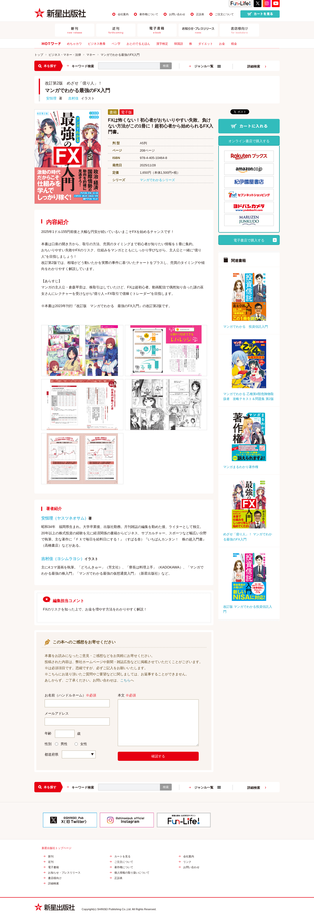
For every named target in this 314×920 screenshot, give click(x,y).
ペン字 (116, 43)
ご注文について (224, 14)
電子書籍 (53, 867)
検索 (166, 66)
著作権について (148, 14)
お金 (222, 43)
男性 (61, 744)
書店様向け (55, 878)
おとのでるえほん (138, 43)
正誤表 (200, 14)
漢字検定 (162, 43)
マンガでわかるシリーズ (157, 180)
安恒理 (51, 98)
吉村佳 (73, 98)
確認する (158, 756)
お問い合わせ (177, 14)
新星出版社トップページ (56, 848)
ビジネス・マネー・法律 (65, 54)
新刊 (50, 856)
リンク (187, 862)
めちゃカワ (74, 43)
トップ (38, 54)
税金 (234, 43)
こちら (125, 680)
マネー (90, 54)
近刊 (50, 862)
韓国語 (178, 43)
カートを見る (122, 856)
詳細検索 (253, 66)
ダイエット (205, 43)
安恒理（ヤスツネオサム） (64, 518)
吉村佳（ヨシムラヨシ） (62, 559)
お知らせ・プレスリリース (64, 872)
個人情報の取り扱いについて (131, 872)
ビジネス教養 (96, 43)
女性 (81, 744)
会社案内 (123, 14)
